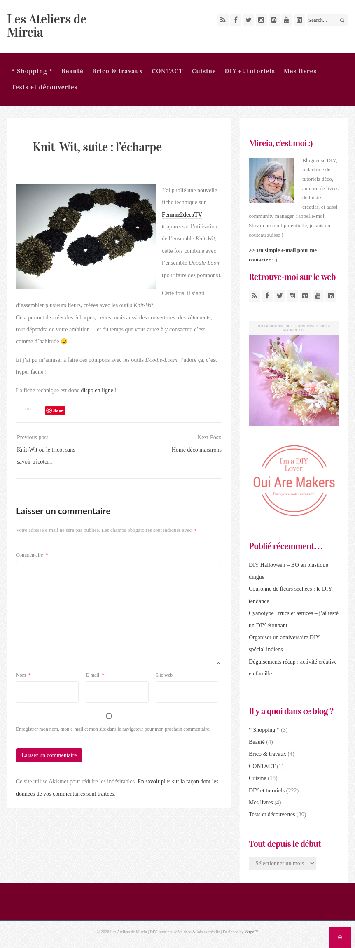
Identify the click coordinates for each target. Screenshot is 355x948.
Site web (164, 675)
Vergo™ (252, 931)
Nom (23, 675)
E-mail (95, 675)
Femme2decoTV (182, 215)
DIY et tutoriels (249, 71)
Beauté (72, 71)
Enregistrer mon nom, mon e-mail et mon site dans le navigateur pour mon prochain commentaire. (113, 729)
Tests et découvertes (45, 87)
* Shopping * (32, 71)
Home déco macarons (197, 450)
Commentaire (32, 555)
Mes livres (300, 71)
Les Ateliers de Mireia (46, 25)
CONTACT (167, 71)
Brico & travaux (117, 71)
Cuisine (204, 71)
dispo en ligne (97, 390)
